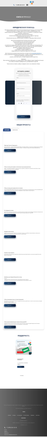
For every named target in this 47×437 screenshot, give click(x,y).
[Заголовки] (19, 103)
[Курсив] (24, 103)
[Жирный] (21, 103)
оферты (19, 364)
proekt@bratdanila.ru (36, 53)
